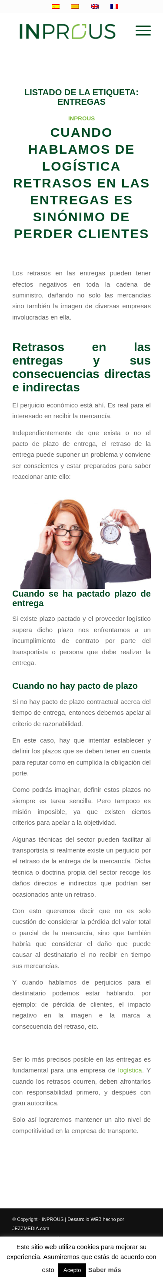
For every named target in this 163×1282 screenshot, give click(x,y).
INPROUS (81, 118)
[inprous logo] (67, 30)
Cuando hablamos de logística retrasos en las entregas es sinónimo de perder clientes (81, 183)
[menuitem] (139, 30)
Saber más (104, 1269)
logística (130, 1070)
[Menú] (139, 30)
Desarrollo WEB (84, 1219)
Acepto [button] (72, 1270)
